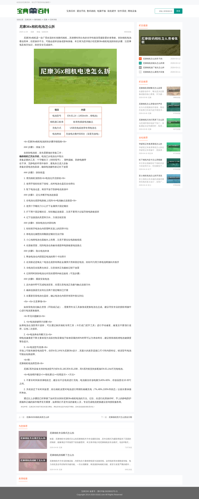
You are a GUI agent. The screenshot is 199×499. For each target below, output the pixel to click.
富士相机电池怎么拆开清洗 (150, 176)
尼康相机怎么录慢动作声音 (150, 104)
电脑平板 (101, 11)
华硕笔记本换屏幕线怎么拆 (150, 144)
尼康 (45, 20)
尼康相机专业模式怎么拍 (62, 433)
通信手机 (81, 11)
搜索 (178, 11)
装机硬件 (111, 11)
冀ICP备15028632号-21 (107, 491)
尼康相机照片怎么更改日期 (120, 417)
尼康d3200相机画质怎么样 (37, 417)
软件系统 (122, 11)
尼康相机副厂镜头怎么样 (153, 67)
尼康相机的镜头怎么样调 (153, 63)
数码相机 (91, 11)
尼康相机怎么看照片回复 (153, 72)
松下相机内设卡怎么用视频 (150, 160)
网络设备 (132, 11)
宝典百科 (70, 11)
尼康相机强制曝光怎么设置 (150, 88)
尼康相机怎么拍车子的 (152, 59)
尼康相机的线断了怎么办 (62, 455)
